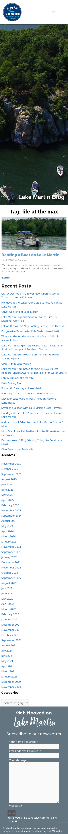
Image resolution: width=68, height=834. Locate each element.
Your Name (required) (23, 741)
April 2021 (7, 666)
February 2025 (10, 505)
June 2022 (7, 593)
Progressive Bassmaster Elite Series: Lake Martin (30, 331)
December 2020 (11, 681)
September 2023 (11, 552)
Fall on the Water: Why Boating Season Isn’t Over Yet (33, 326)
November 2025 (11, 463)
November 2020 (11, 687)
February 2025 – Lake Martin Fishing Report (28, 393)
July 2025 (6, 484)
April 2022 (7, 604)
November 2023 (11, 546)
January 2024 (9, 541)
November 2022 (11, 567)
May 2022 (7, 598)
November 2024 (11, 510)
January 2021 (9, 676)
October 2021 (9, 635)
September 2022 (11, 578)
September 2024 (11, 515)
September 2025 (11, 474)
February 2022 (10, 614)
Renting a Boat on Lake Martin (30, 254)
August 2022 (9, 583)
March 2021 (8, 671)
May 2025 (7, 495)
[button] (53, 12)
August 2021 (9, 645)
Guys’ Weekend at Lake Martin (19, 311)
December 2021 (11, 624)
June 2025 (7, 489)
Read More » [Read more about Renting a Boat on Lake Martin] (7, 278)
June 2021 (7, 655)
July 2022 (6, 588)
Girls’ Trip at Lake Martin (16, 363)
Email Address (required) (25, 751)
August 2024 (9, 521)
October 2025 (9, 469)
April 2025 (7, 500)
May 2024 (7, 526)
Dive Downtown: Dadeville (17, 449)
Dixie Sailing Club (12, 383)
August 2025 (9, 479)
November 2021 (11, 630)
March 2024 (8, 536)
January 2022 (9, 619)
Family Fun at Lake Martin (17, 378)
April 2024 (7, 531)
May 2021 (7, 661)
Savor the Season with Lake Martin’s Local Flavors (31, 408)
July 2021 (6, 650)
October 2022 (9, 572)
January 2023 (9, 557)
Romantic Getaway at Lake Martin (22, 388)
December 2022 (11, 562)
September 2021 (11, 640)
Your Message (17, 760)
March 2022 (8, 609)
